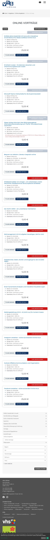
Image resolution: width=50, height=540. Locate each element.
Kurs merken (9, 55)
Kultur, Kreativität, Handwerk (25, 417)
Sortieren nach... (40, 28)
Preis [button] (25, 459)
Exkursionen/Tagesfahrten (10, 429)
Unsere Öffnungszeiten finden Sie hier (13, 492)
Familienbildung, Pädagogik (25, 414)
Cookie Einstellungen (8, 515)
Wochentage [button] (25, 452)
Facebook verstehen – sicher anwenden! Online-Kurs (21, 387)
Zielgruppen (25, 440)
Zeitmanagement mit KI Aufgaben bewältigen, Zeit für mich (24, 233)
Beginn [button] (25, 445)
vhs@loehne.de (10, 489)
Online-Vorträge (9, 438)
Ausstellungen (7, 432)
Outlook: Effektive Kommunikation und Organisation (21, 361)
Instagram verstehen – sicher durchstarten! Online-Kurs (22, 336)
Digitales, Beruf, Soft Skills (25, 422)
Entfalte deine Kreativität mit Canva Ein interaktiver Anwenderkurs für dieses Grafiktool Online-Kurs (21, 36)
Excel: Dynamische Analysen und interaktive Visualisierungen (24, 285)
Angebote (11, 13)
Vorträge (6, 427)
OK (47, 538)
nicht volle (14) (8, 462)
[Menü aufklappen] (44, 2)
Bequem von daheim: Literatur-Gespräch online (20, 154)
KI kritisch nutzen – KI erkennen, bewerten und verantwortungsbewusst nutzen (19, 65)
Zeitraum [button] (25, 455)
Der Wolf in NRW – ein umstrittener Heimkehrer (20, 208)
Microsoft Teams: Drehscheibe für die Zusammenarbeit (22, 93)
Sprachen (25, 419)
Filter (5, 28)
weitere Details (22, 55)
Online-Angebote (19, 13)
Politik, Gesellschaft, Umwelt (25, 411)
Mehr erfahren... (4, 538)
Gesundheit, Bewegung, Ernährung (25, 424)
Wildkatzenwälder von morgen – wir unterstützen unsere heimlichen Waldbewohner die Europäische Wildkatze (23, 182)
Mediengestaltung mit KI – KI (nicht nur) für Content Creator (24, 311)
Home (5, 13)
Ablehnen (43, 538)
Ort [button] (25, 448)
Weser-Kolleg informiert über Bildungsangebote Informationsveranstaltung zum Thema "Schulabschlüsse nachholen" (23, 123)
